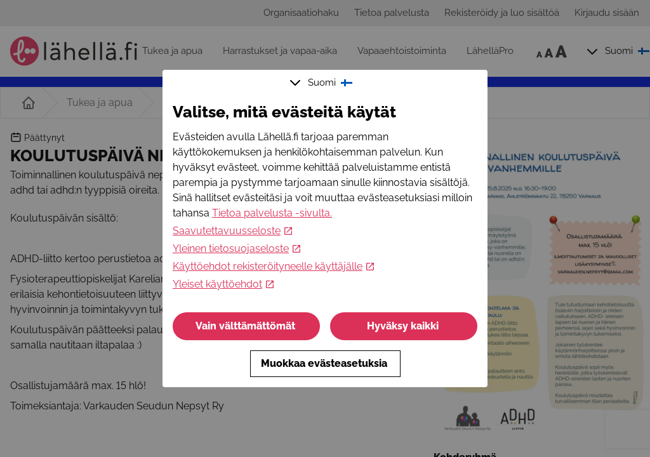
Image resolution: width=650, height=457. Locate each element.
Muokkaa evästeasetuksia (325, 363)
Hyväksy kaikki (404, 326)
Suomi (322, 82)
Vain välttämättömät (247, 326)
